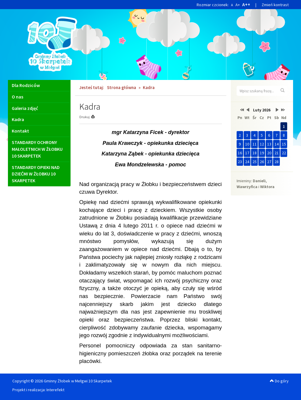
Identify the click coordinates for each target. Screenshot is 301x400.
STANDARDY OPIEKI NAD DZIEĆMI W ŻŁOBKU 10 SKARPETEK (36, 174)
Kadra (18, 119)
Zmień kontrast (275, 4)
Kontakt (20, 131)
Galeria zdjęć (25, 108)
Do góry (279, 381)
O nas (17, 97)
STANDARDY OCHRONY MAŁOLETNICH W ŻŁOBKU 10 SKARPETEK (37, 149)
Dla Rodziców (26, 85)
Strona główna (121, 87)
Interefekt (55, 389)
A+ (237, 4)
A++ (246, 4)
